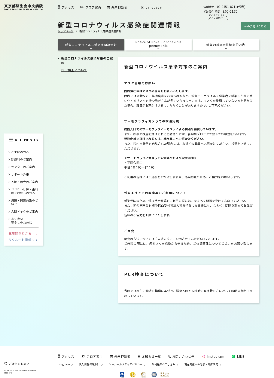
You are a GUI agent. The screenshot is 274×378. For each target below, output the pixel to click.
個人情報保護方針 (89, 364)
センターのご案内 (23, 167)
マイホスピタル (216, 16)
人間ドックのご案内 (24, 211)
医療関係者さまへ (23, 233)
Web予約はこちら (255, 26)
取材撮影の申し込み (163, 364)
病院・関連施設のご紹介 (24, 202)
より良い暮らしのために (21, 220)
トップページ (65, 31)
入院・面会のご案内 (24, 182)
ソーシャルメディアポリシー (126, 364)
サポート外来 (20, 174)
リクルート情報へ (23, 239)
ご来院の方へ (20, 152)
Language (64, 364)
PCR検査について (74, 70)
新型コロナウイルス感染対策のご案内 (87, 60)
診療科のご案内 (21, 159)
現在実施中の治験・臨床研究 (201, 364)
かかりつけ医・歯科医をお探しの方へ (24, 191)
